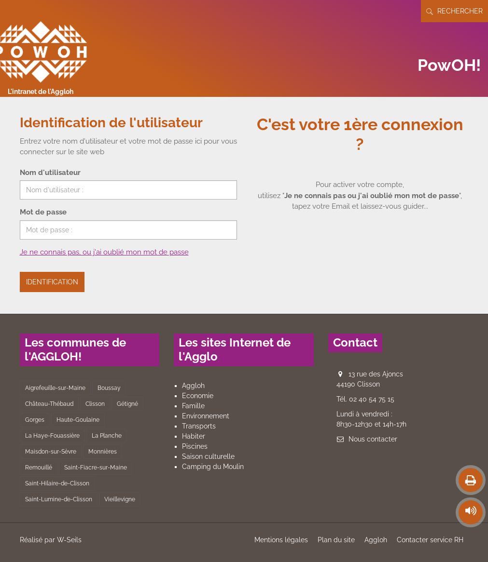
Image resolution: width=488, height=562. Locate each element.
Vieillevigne (119, 499)
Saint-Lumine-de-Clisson (58, 499)
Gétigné (127, 404)
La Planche (107, 435)
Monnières (102, 451)
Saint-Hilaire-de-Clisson (57, 483)
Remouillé (38, 467)
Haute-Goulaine (77, 419)
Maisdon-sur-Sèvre (50, 451)
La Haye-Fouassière (52, 435)
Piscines (195, 446)
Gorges (34, 419)
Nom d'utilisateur (50, 172)
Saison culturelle (208, 456)
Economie (197, 396)
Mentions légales (281, 540)
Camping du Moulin (213, 466)
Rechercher (454, 11)
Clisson (95, 404)
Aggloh (193, 385)
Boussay (109, 388)
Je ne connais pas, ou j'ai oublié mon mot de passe (104, 252)
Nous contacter (373, 439)
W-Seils (69, 540)
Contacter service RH (430, 540)
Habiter (193, 436)
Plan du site (336, 540)
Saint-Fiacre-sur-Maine (95, 467)
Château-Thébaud (49, 404)
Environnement (205, 416)
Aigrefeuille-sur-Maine (55, 388)
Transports (199, 426)
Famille (193, 406)
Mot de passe (43, 212)
